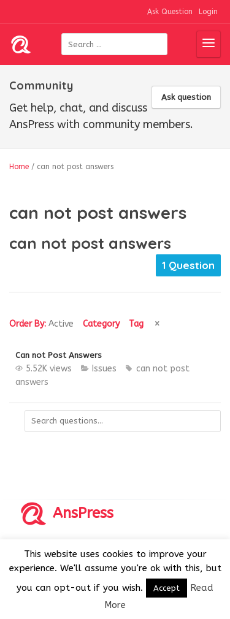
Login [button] (208, 11)
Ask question (186, 97)
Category (101, 324)
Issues (104, 368)
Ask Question (170, 11)
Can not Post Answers (58, 355)
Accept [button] (166, 588)
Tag (136, 324)
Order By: (41, 324)
